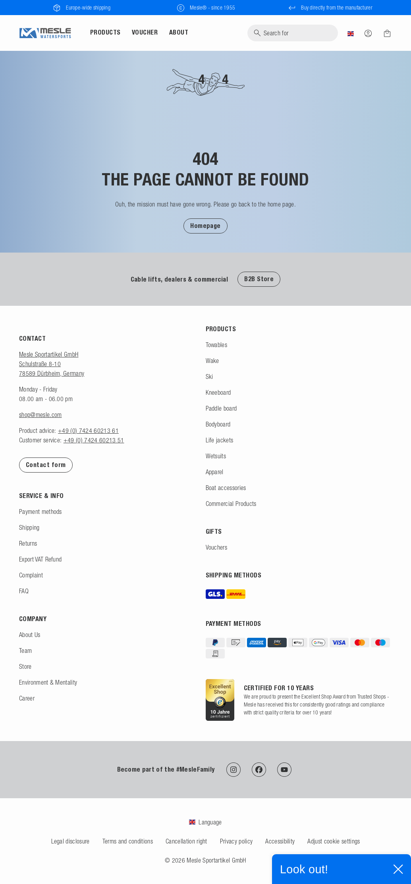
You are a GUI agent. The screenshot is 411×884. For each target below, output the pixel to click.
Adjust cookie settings (333, 841)
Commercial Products (231, 503)
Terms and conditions (127, 841)
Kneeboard (218, 392)
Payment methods (40, 511)
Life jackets (219, 440)
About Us (30, 634)
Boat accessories (226, 487)
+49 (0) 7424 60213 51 (94, 440)
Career (27, 698)
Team (25, 650)
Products (105, 32)
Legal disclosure (70, 841)
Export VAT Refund (40, 559)
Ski (209, 376)
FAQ (24, 590)
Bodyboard (218, 424)
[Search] (292, 33)
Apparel (215, 471)
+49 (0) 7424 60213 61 (88, 430)
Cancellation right (186, 841)
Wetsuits (216, 455)
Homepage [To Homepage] (205, 226)
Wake (212, 360)
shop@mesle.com (40, 414)
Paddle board (221, 408)
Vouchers (217, 547)
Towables (217, 344)
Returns (28, 543)
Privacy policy (236, 841)
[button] (205, 225)
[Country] (351, 33)
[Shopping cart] (385, 33)
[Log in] (368, 33)
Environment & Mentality (48, 682)
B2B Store (259, 279)
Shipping (29, 527)
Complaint (31, 575)
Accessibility (280, 841)
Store (25, 666)
